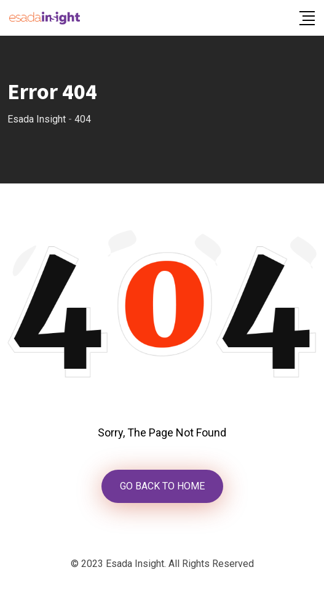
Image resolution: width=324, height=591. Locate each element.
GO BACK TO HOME (162, 486)
